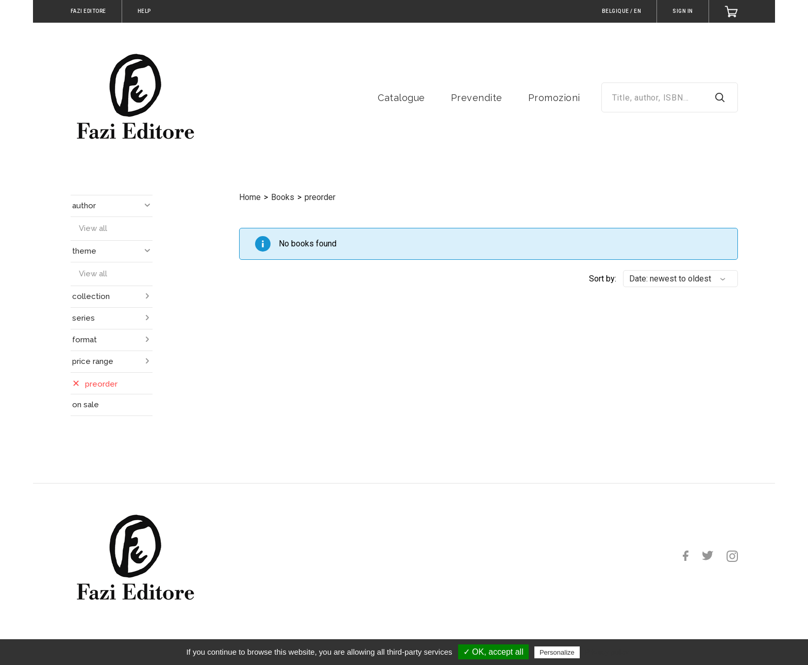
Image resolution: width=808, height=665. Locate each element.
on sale (85, 404)
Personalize (557, 652)
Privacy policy (607, 652)
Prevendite (476, 97)
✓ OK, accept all (493, 651)
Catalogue (401, 97)
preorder (320, 197)
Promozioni (554, 97)
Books (282, 197)
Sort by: (602, 279)
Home (250, 197)
